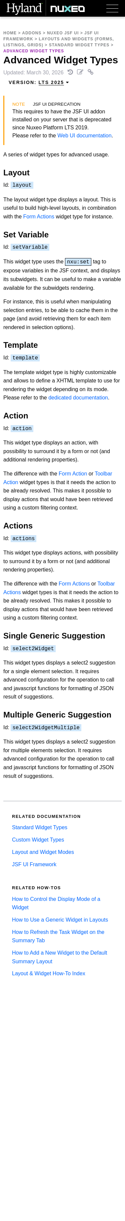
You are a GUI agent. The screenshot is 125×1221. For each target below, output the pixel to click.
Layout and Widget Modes (43, 852)
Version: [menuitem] (39, 82)
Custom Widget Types (38, 840)
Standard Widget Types (79, 45)
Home (10, 33)
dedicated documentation (78, 397)
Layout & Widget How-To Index (48, 973)
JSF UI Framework (34, 864)
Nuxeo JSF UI (63, 33)
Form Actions (38, 216)
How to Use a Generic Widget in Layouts (60, 920)
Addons (31, 33)
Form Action (73, 473)
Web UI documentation (84, 135)
